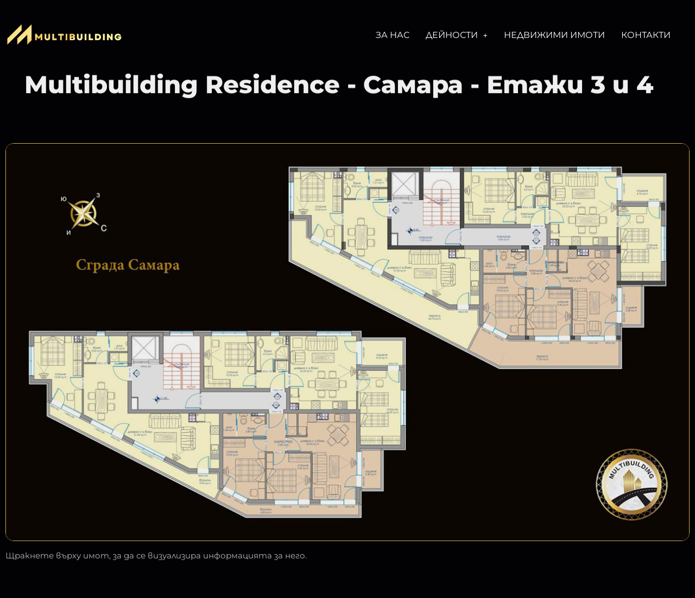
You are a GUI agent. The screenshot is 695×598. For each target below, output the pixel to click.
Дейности (457, 35)
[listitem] (386, 260)
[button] (457, 35)
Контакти (646, 35)
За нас (392, 35)
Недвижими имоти (554, 35)
